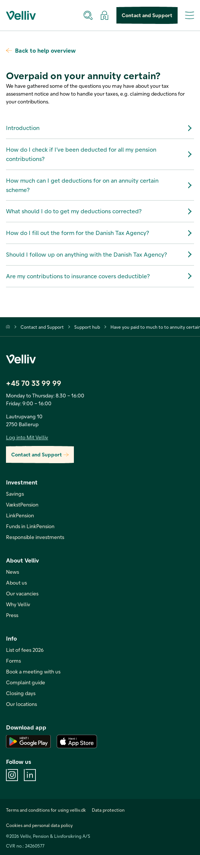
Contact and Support (147, 15)
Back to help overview (41, 50)
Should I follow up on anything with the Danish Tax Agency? (100, 254)
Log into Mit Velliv (27, 437)
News (12, 572)
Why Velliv (18, 604)
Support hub (87, 326)
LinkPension (20, 515)
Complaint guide (25, 682)
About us (16, 582)
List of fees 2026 (25, 650)
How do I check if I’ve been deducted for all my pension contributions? (100, 154)
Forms (13, 660)
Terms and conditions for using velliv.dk (46, 809)
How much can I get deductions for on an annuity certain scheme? (100, 185)
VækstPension (22, 504)
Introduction (100, 128)
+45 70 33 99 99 (33, 382)
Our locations (21, 704)
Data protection (108, 809)
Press (12, 615)
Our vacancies (22, 593)
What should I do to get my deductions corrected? (100, 211)
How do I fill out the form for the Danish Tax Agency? (100, 233)
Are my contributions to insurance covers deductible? (100, 276)
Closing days (20, 693)
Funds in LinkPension (30, 526)
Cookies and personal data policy (39, 825)
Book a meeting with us (33, 671)
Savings (15, 493)
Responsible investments (35, 537)
